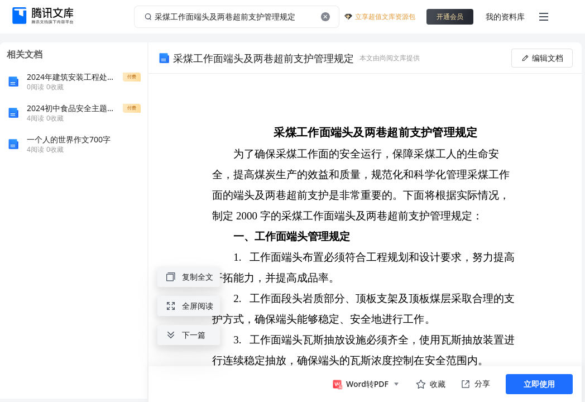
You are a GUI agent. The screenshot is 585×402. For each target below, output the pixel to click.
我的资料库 (505, 16)
